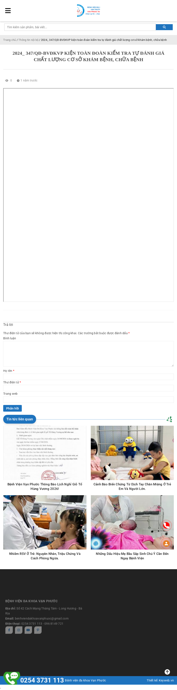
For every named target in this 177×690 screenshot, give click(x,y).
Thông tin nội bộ (28, 39)
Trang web (10, 393)
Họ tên (8, 370)
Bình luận (9, 338)
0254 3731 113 (42, 680)
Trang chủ (9, 39)
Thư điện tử (12, 382)
